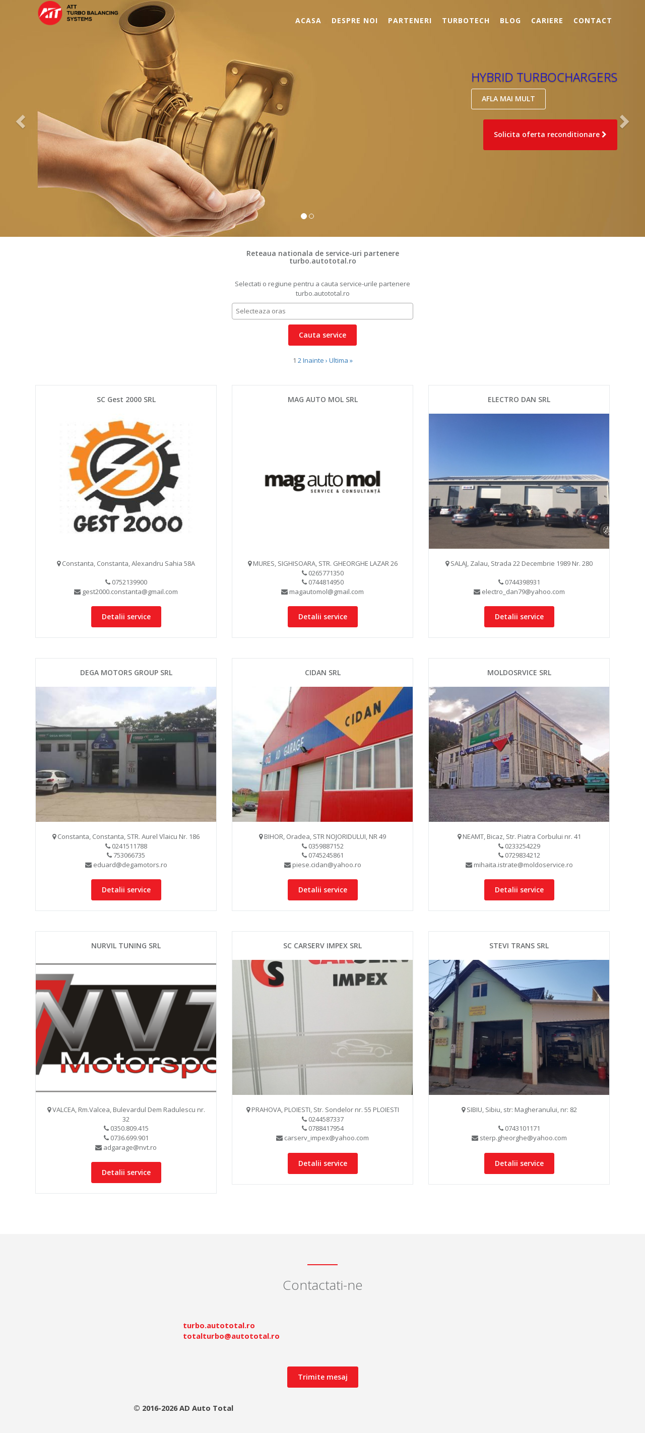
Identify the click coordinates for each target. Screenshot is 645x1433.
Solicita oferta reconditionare (550, 134)
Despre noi (355, 20)
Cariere (547, 20)
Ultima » (341, 360)
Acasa (308, 20)
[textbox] (325, 311)
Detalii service (126, 616)
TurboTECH (466, 20)
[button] (19, 118)
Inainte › (315, 360)
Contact (592, 20)
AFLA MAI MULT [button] (508, 98)
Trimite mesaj (323, 1377)
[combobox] (322, 311)
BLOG (510, 20)
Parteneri (410, 20)
